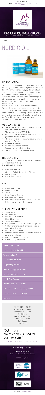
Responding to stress (11, 264)
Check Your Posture (11, 279)
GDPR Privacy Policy (22, 358)
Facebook (22, 5)
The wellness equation (12, 260)
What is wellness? (10, 255)
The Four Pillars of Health (13, 250)
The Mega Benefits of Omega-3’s (16, 293)
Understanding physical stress (15, 269)
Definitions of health (11, 245)
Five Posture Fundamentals (14, 274)
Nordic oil (7, 298)
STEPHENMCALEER (26, 391)
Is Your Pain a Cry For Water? (14, 284)
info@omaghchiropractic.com (25, 3)
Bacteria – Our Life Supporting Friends (18, 288)
